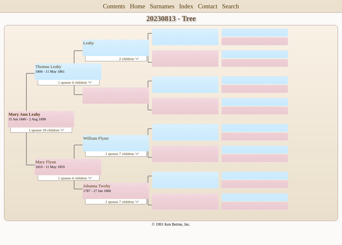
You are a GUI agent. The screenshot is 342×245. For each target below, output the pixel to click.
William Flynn (96, 138)
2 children (129, 59)
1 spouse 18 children (46, 130)
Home (137, 6)
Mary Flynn (45, 161)
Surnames (162, 6)
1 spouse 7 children (122, 154)
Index (186, 6)
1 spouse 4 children (75, 82)
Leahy (88, 42)
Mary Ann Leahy (24, 114)
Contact (207, 6)
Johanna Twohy (97, 185)
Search (230, 6)
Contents (114, 6)
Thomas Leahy (48, 66)
